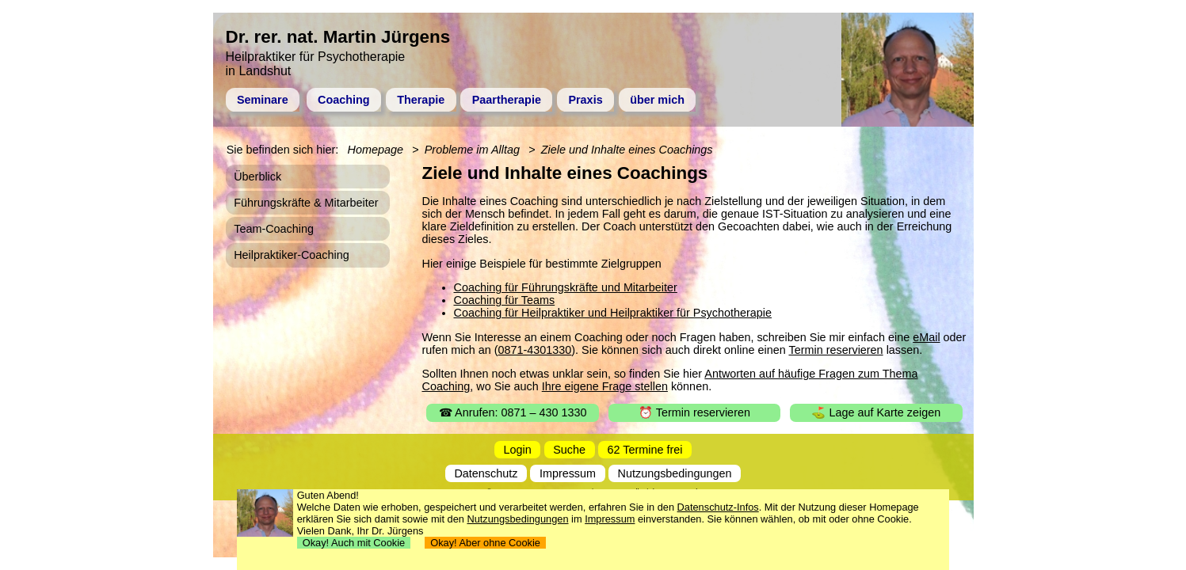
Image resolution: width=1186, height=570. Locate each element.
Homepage (375, 149)
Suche (569, 449)
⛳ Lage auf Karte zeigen (875, 412)
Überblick (257, 176)
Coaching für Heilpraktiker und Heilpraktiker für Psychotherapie (613, 312)
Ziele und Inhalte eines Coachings (627, 149)
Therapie (420, 99)
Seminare (262, 99)
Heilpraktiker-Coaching (291, 255)
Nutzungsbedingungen (675, 473)
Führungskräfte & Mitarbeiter (306, 202)
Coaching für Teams (504, 300)
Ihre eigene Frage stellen (605, 386)
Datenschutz (485, 473)
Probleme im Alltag (472, 149)
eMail (926, 337)
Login (518, 449)
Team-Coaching (274, 228)
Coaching (344, 99)
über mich (657, 99)
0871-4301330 (534, 350)
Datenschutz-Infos (718, 507)
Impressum (568, 473)
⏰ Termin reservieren (694, 412)
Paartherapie (506, 99)
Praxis (585, 99)
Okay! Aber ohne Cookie (485, 543)
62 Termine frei (645, 449)
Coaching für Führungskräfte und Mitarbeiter (565, 287)
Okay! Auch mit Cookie (354, 543)
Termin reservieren (835, 350)
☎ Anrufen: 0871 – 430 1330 (513, 412)
